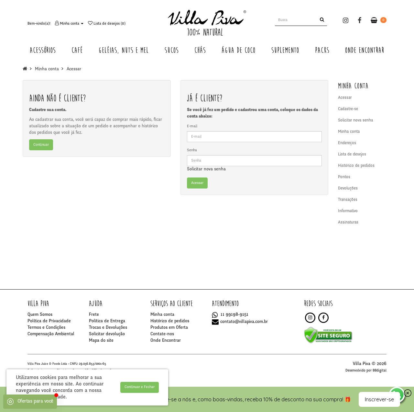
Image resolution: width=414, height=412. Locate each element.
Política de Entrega (107, 321)
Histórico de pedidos (356, 166)
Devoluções (348, 189)
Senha (192, 150)
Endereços (347, 143)
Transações (347, 200)
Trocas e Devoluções (108, 328)
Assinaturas (348, 223)
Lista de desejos (352, 155)
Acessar (74, 69)
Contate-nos (162, 334)
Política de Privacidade (49, 321)
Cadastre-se (348, 109)
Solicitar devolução (107, 334)
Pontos (344, 177)
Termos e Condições (46, 328)
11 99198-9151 (230, 315)
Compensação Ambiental (50, 334)
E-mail (192, 126)
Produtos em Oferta (169, 328)
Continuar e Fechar (140, 387)
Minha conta (47, 69)
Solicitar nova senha (206, 169)
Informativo (348, 211)
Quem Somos (39, 315)
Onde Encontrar (165, 340)
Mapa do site (101, 340)
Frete (94, 315)
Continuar (41, 145)
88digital (380, 370)
